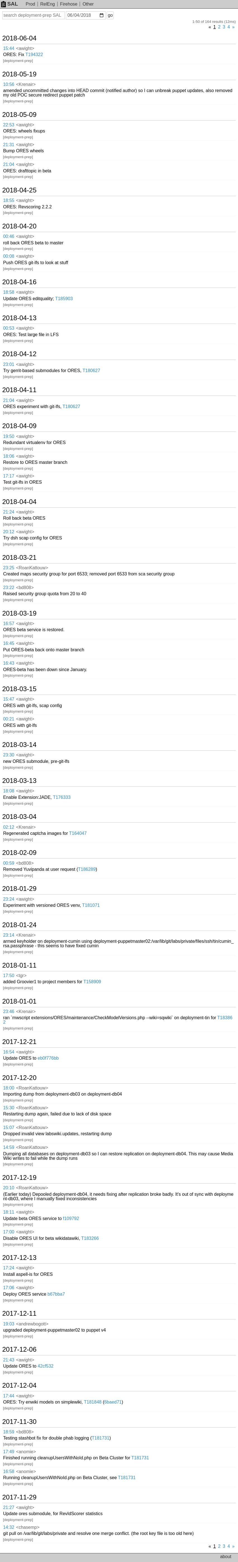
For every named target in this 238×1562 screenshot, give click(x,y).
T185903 (64, 298)
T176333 (62, 797)
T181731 (100, 1438)
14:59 (8, 1147)
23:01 (8, 364)
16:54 (8, 1052)
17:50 (8, 975)
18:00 (8, 1088)
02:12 (8, 827)
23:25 (8, 567)
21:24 (8, 512)
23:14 (8, 935)
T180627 (91, 370)
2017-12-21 (19, 1042)
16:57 (8, 623)
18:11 (8, 1212)
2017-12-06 (19, 1349)
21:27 (8, 1507)
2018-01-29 (19, 888)
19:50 (8, 436)
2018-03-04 (19, 816)
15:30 (8, 1107)
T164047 (77, 833)
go (110, 15)
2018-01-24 (19, 925)
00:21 (8, 719)
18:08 (8, 791)
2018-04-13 (19, 318)
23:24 (8, 899)
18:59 (8, 1432)
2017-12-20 (19, 1078)
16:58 (8, 1471)
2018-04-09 (19, 426)
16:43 (8, 663)
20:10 (8, 1187)
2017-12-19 (19, 1177)
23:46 (8, 1011)
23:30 (8, 755)
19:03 (8, 1324)
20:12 (8, 531)
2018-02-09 (19, 852)
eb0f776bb (48, 1058)
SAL (9, 4)
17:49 (8, 1451)
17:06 (8, 1287)
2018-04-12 (19, 354)
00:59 (8, 863)
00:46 (8, 236)
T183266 (90, 1238)
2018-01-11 (19, 965)
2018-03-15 (19, 689)
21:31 (8, 144)
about (225, 1556)
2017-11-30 (19, 1421)
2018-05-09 (19, 114)
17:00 (8, 1232)
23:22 (8, 587)
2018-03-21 (19, 557)
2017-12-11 (19, 1313)
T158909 (92, 981)
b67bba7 (56, 1294)
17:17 (8, 476)
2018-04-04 (19, 502)
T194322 (34, 54)
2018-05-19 (19, 74)
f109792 (71, 1218)
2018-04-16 (19, 282)
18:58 (8, 292)
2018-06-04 (19, 38)
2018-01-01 (19, 1001)
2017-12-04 (19, 1385)
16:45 (8, 643)
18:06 (8, 456)
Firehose (68, 4)
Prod (30, 4)
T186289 (87, 869)
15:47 (8, 699)
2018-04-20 (19, 226)
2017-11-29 (19, 1497)
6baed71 (113, 1402)
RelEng (47, 4)
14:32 (8, 1527)
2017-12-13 (19, 1257)
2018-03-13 (19, 780)
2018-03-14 (19, 745)
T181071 (91, 905)
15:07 (8, 1127)
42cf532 (46, 1366)
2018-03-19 (19, 613)
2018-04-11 (19, 390)
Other (88, 4)
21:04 (8, 164)
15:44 (8, 48)
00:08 (8, 256)
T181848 (93, 1402)
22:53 (8, 124)
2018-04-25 (19, 190)
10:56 (8, 84)
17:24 (8, 1267)
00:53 (8, 328)
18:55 (8, 200)
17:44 (8, 1396)
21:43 (8, 1360)
